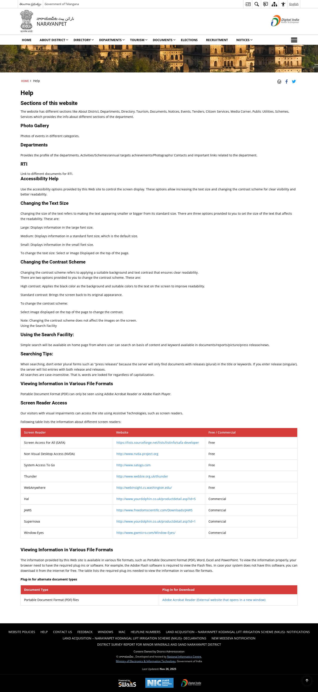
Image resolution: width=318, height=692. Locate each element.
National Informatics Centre (184, 656)
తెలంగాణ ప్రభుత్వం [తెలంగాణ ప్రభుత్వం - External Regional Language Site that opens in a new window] (30, 4)
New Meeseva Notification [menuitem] (234, 638)
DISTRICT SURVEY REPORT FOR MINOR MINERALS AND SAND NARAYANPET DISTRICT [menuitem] (159, 644)
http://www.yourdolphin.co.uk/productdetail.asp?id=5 (156, 499)
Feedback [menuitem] (85, 632)
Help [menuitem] (44, 632)
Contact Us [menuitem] (62, 632)
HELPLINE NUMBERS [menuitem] (146, 632)
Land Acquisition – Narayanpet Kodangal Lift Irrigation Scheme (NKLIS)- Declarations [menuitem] (134, 638)
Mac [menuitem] (122, 632)
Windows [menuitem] (105, 632)
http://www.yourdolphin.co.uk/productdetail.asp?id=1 (156, 521)
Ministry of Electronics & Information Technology (146, 661)
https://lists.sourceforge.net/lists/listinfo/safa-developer (157, 442)
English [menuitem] (294, 4)
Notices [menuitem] (244, 40)
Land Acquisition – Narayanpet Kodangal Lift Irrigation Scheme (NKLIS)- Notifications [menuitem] (238, 632)
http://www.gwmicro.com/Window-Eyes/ (145, 533)
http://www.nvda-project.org (137, 454)
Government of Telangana (62, 4)
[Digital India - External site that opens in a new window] (279, 30)
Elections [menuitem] (189, 40)
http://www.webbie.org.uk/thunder (142, 476)
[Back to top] (307, 681)
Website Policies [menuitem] (21, 632)
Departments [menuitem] (112, 40)
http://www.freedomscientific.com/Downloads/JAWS (154, 510)
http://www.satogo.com (133, 465)
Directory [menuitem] (84, 40)
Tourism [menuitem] (139, 40)
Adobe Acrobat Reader (213, 600)
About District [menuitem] (54, 40)
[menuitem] (247, 4)
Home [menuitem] (26, 40)
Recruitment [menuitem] (217, 40)
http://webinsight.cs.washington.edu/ (144, 487)
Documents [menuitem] (164, 40)
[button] (295, 40)
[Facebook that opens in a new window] (286, 81)
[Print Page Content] (279, 81)
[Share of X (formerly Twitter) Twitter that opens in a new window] (294, 81)
